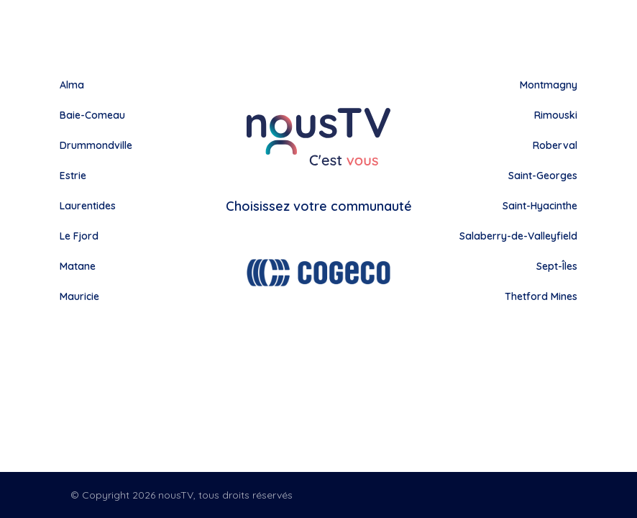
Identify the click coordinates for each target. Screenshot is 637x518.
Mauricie (79, 296)
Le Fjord (79, 236)
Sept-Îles (556, 266)
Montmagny (548, 84)
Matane (78, 266)
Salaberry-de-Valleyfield (518, 236)
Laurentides (88, 205)
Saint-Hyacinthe (540, 205)
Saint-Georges (542, 175)
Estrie (73, 175)
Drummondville (96, 145)
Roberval (555, 145)
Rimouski (555, 115)
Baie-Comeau (92, 115)
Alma (72, 84)
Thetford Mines (541, 296)
